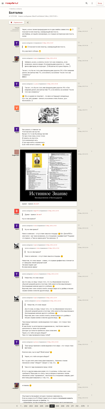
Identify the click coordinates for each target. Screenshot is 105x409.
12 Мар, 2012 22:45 (83, 228)
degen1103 (36, 210)
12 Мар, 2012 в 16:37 (47, 43)
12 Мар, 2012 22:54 (83, 247)
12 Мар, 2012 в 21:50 (51, 225)
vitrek (35, 225)
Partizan (16, 248)
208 (57, 406)
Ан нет (36, 204)
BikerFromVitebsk (38, 16)
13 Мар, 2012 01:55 (83, 387)
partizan (36, 274)
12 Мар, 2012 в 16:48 (52, 84)
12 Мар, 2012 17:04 (83, 86)
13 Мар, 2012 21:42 (83, 398)
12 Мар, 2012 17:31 (83, 131)
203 (31, 406)
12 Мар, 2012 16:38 (83, 45)
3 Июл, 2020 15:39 (51, 16)
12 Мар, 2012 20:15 (83, 154)
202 (25, 406)
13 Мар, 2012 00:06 (83, 300)
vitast (17, 111)
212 (77, 406)
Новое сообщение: (25, 16)
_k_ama (36, 84)
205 (41, 406)
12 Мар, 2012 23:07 (83, 276)
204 (36, 406)
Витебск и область (15, 9)
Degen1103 (15, 155)
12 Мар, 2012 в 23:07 (51, 297)
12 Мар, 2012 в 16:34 (51, 58)
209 (62, 406)
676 (83, 406)
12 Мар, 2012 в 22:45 (51, 245)
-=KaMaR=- (15, 62)
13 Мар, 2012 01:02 (83, 344)
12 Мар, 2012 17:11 (82, 110)
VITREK (16, 214)
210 (67, 406)
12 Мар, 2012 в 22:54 (52, 274)
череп (17, 46)
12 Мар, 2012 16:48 (83, 60)
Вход (100, 3)
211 (72, 406)
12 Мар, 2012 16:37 (83, 31)
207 (52, 406)
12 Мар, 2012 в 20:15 (53, 210)
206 (46, 406)
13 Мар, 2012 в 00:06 (52, 342)
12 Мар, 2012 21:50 (83, 213)
